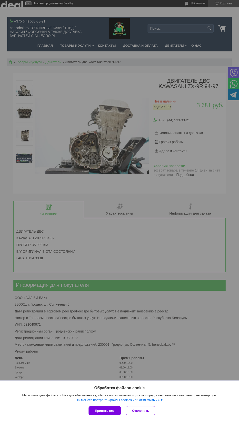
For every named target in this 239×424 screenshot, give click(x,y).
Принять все (105, 411)
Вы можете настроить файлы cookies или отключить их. (118, 400)
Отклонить (140, 411)
